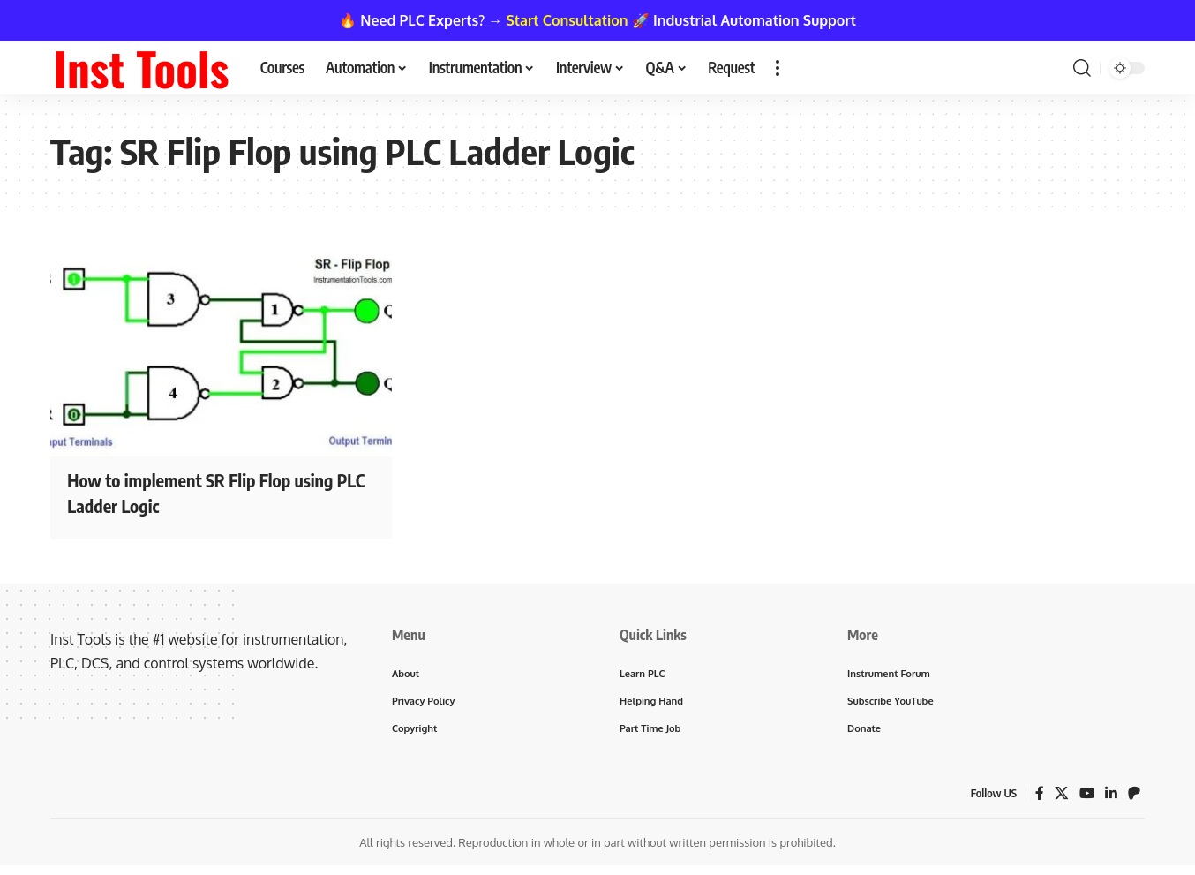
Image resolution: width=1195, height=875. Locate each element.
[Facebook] (1039, 796)
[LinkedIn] (1111, 796)
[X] (1060, 796)
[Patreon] (1134, 796)
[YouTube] (1086, 796)
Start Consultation (567, 20)
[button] (777, 67)
